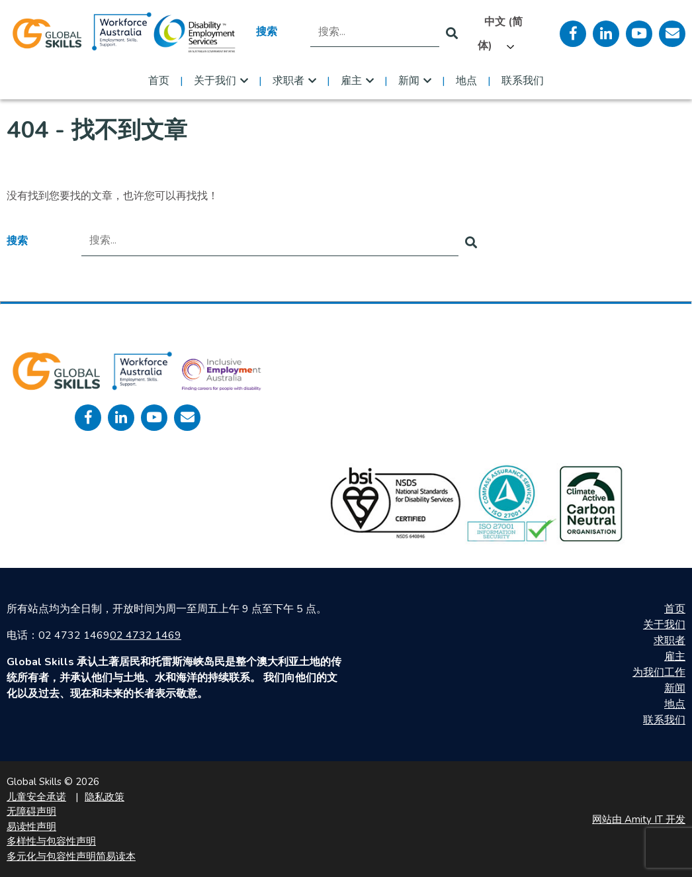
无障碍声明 (31, 811)
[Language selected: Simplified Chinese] (509, 34)
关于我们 (215, 80)
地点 (466, 80)
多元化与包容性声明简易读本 (71, 856)
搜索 (266, 31)
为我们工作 (658, 672)
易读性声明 (31, 826)
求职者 (288, 80)
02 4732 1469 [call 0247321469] (145, 635)
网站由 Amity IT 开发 (638, 819)
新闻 (408, 80)
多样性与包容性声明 (51, 841)
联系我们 (522, 80)
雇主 (351, 80)
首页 (158, 80)
